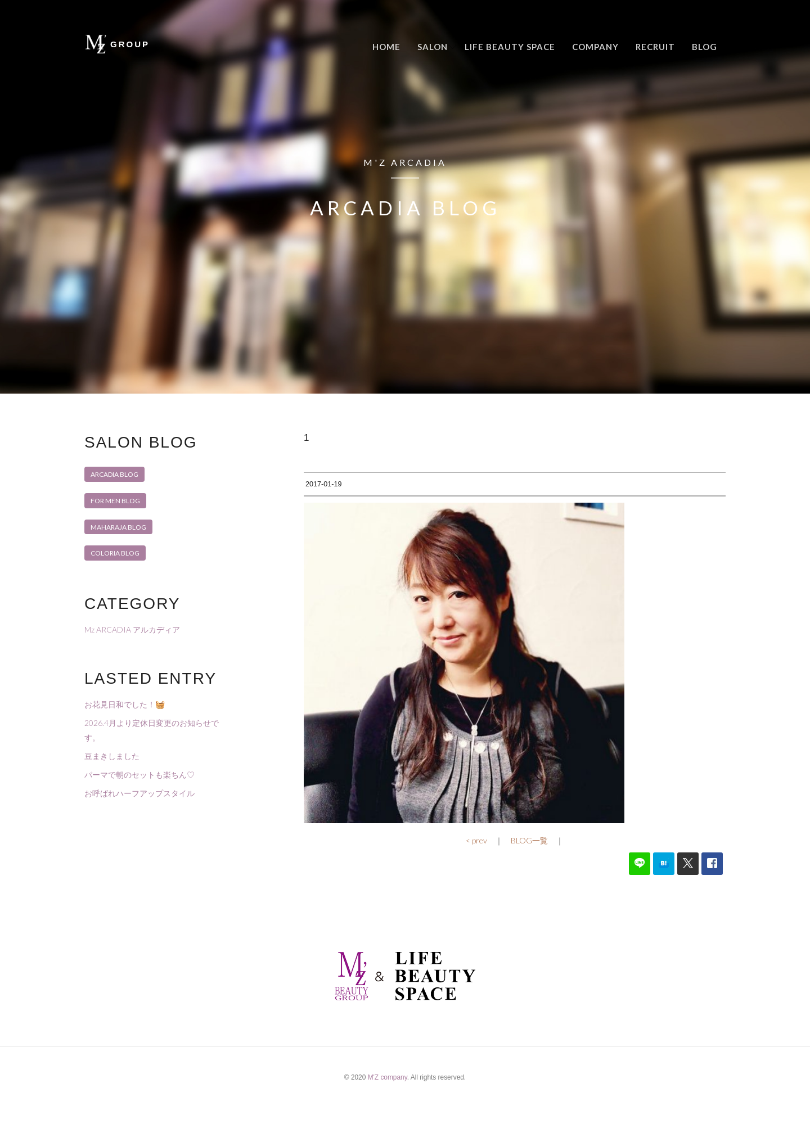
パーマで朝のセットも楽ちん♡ (139, 774)
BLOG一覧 (529, 857)
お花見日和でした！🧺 (124, 704)
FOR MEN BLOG (115, 500)
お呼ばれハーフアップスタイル (139, 793)
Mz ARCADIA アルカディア (132, 629)
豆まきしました (112, 756)
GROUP (130, 44)
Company (595, 47)
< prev (476, 857)
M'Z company (387, 1094)
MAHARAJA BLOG (118, 527)
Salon (432, 47)
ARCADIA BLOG (114, 474)
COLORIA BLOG (115, 553)
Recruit (655, 47)
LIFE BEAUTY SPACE (510, 47)
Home (386, 47)
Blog (704, 47)
